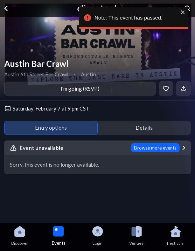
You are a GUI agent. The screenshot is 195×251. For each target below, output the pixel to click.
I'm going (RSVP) (80, 88)
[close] (181, 12)
